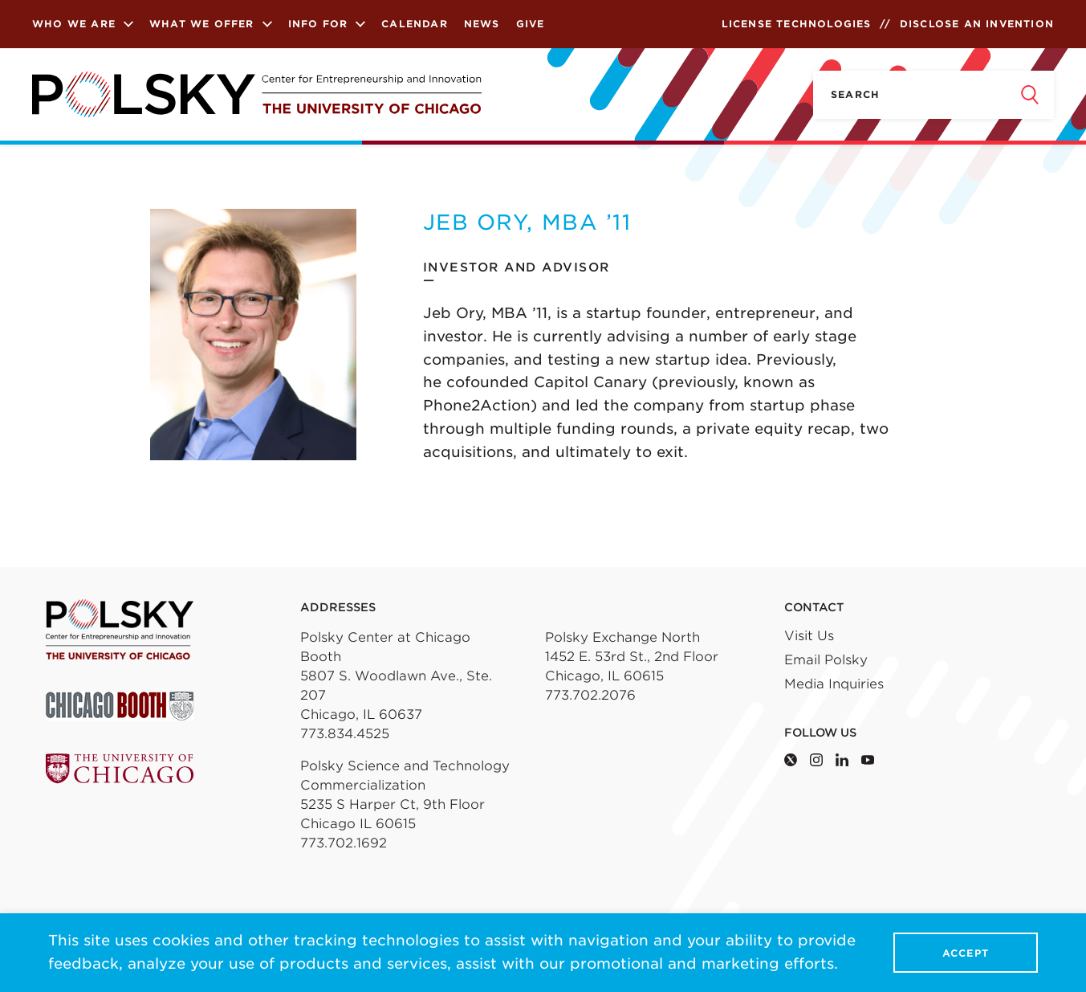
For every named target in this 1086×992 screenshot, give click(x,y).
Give (530, 24)
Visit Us (809, 635)
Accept (965, 953)
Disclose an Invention (977, 24)
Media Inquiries (834, 684)
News (482, 24)
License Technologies (797, 24)
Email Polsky (826, 659)
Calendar (414, 24)
